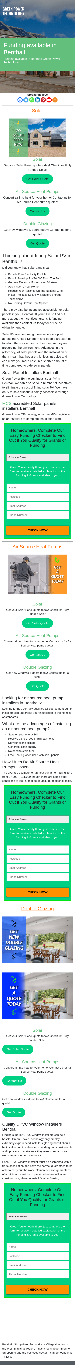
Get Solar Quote (37, 179)
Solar (37, 159)
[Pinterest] (43, 99)
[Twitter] (25, 99)
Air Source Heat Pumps (37, 191)
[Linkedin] (37, 99)
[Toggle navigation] (70, 7)
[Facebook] (20, 99)
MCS (6, 403)
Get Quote (37, 243)
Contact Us (37, 211)
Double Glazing (37, 223)
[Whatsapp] (31, 99)
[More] (55, 99)
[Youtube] (49, 99)
